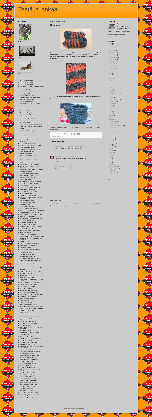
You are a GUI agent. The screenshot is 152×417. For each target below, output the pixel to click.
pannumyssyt (112, 143)
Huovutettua (112, 91)
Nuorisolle (111, 137)
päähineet (111, 152)
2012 (110, 80)
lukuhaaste (112, 111)
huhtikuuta (113, 55)
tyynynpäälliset (113, 164)
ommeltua (111, 139)
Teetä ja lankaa (37, 9)
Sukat (110, 156)
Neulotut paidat (113, 127)
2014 (110, 76)
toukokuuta (114, 52)
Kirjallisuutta (112, 101)
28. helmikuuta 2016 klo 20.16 (76, 146)
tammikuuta (114, 71)
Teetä (110, 160)
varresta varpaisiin (113, 168)
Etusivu (76, 203)
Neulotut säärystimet (114, 131)
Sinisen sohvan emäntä (61, 146)
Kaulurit (111, 97)
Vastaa (56, 151)
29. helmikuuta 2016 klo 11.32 (70, 156)
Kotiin (110, 105)
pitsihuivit (111, 147)
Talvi (110, 158)
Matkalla (111, 115)
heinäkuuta (114, 48)
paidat (110, 141)
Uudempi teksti (54, 203)
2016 (110, 44)
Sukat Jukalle (113, 68)
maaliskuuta (114, 57)
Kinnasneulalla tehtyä (61, 136)
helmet (110, 89)
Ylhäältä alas (112, 172)
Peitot (110, 145)
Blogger (86, 408)
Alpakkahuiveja (114, 61)
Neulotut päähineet (114, 129)
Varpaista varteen (113, 166)
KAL (110, 95)
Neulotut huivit (112, 121)
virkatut (111, 170)
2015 (110, 74)
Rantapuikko (58, 156)
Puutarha (111, 150)
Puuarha (111, 148)
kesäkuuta (113, 50)
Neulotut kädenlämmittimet (116, 125)
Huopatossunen (123, 24)
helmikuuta (114, 59)
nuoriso (111, 135)
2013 (110, 78)
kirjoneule (111, 103)
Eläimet (111, 87)
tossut (110, 162)
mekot (110, 117)
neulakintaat (112, 119)
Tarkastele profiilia (112, 37)
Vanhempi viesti (97, 203)
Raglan (111, 154)
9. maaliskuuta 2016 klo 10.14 (65, 166)
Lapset (110, 109)
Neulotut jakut (112, 123)
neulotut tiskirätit (113, 133)
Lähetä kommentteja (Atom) (60, 206)
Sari (56, 166)
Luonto (111, 113)
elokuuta (113, 45)
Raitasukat (113, 63)
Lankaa (111, 107)
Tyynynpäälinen (114, 66)
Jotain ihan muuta (113, 93)
